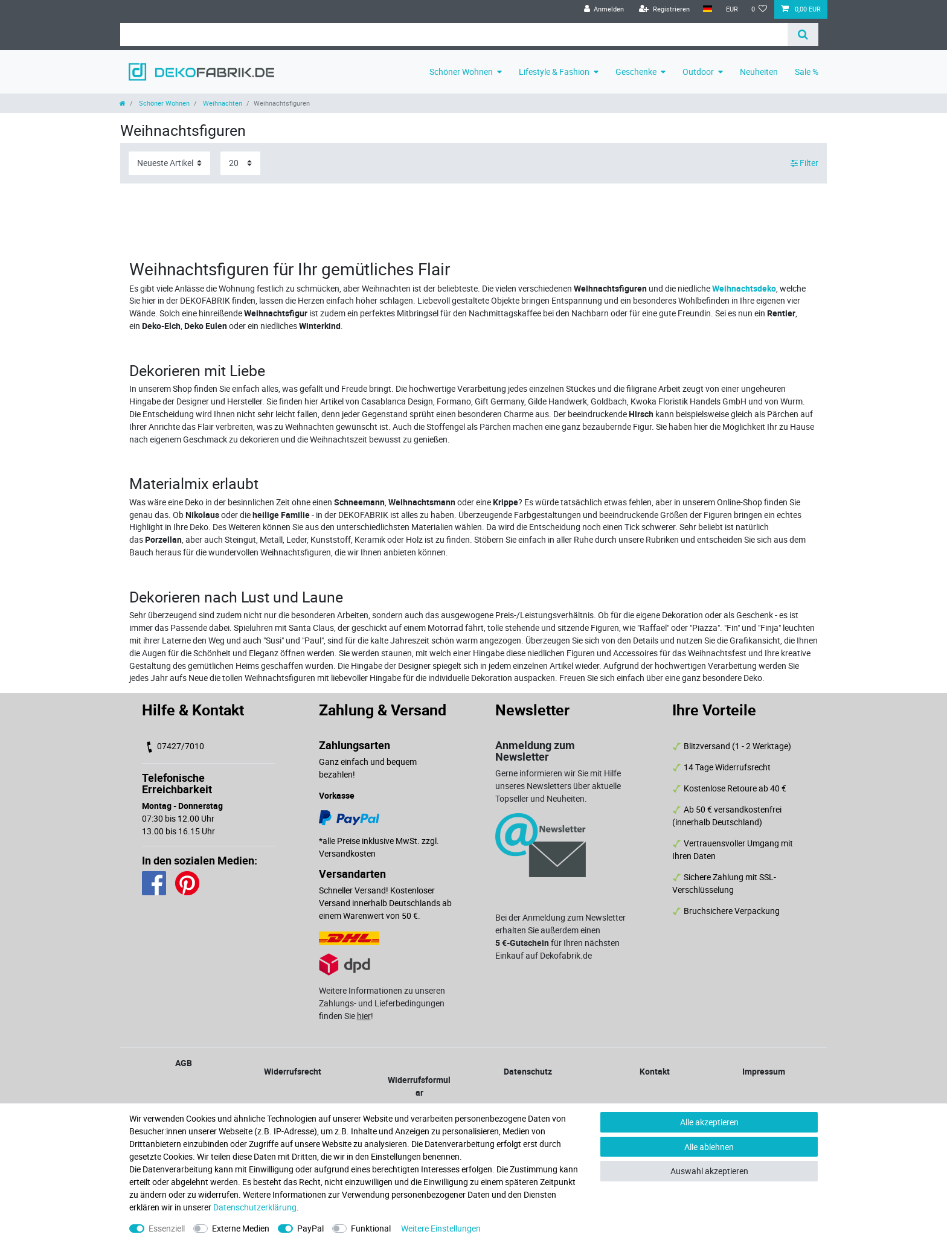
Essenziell (167, 1228)
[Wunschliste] (759, 9)
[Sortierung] (169, 163)
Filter (804, 163)
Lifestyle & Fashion (554, 71)
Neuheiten (759, 71)
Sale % (806, 71)
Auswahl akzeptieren (709, 1171)
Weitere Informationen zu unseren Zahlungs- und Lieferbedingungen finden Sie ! (382, 1003)
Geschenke (635, 71)
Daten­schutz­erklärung (255, 1207)
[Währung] (731, 9)
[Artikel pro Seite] (240, 163)
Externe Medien (240, 1228)
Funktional (371, 1228)
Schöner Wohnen (461, 71)
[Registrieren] (664, 9)
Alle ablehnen (709, 1146)
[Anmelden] (604, 9)
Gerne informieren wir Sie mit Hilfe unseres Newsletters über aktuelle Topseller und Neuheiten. (558, 785)
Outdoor (698, 71)
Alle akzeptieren (709, 1122)
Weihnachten (221, 102)
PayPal (310, 1228)
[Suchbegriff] (454, 34)
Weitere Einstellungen (441, 1228)
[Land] (707, 9)
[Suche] (803, 34)
